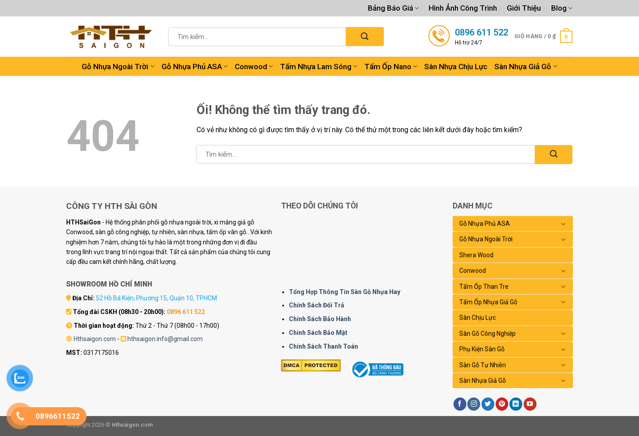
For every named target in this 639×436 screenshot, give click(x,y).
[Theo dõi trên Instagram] (473, 404)
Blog (561, 8)
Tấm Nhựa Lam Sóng (318, 66)
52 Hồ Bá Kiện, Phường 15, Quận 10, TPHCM (156, 298)
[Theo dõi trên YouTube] (530, 404)
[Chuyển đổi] (563, 224)
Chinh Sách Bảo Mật (318, 332)
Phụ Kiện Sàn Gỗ (482, 349)
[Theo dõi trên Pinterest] (502, 404)
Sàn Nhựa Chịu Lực (455, 66)
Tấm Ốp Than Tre (484, 286)
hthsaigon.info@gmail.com (165, 338)
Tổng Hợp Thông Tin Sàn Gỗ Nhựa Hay (344, 291)
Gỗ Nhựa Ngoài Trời (118, 66)
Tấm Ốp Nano (390, 66)
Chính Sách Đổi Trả (316, 305)
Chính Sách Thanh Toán (323, 346)
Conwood (254, 66)
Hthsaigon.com (95, 338)
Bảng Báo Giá (393, 8)
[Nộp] (364, 36)
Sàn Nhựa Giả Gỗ (525, 66)
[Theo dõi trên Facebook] (460, 404)
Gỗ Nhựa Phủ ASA (195, 66)
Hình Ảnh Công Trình (463, 8)
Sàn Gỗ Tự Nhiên (482, 365)
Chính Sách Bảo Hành (320, 318)
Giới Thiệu (524, 8)
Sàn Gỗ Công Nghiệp (487, 333)
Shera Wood (476, 255)
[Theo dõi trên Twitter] (487, 404)
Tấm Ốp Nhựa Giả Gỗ (488, 302)
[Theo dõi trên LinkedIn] (515, 404)
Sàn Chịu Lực (477, 317)
